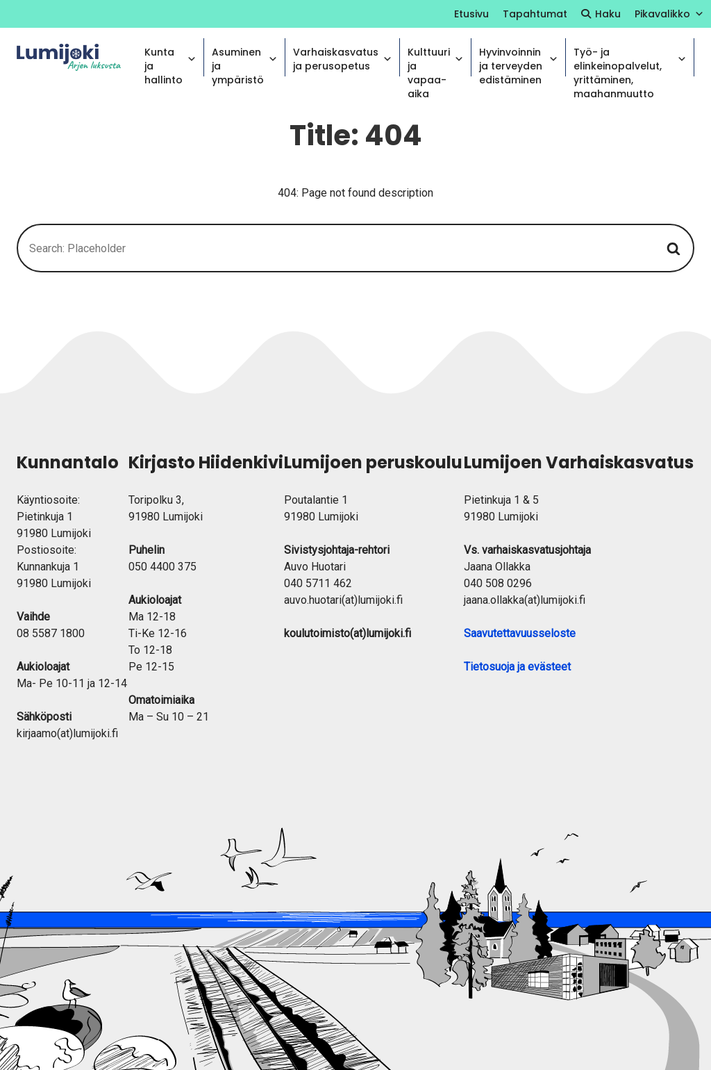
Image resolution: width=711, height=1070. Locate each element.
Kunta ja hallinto (170, 60)
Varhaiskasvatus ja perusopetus (342, 59)
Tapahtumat (535, 14)
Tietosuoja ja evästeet (517, 666)
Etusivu (471, 14)
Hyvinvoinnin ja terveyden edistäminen (518, 60)
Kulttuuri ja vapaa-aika (436, 60)
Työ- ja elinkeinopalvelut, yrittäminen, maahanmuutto (630, 60)
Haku (608, 14)
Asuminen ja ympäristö (245, 60)
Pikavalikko (669, 14)
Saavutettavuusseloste (520, 633)
